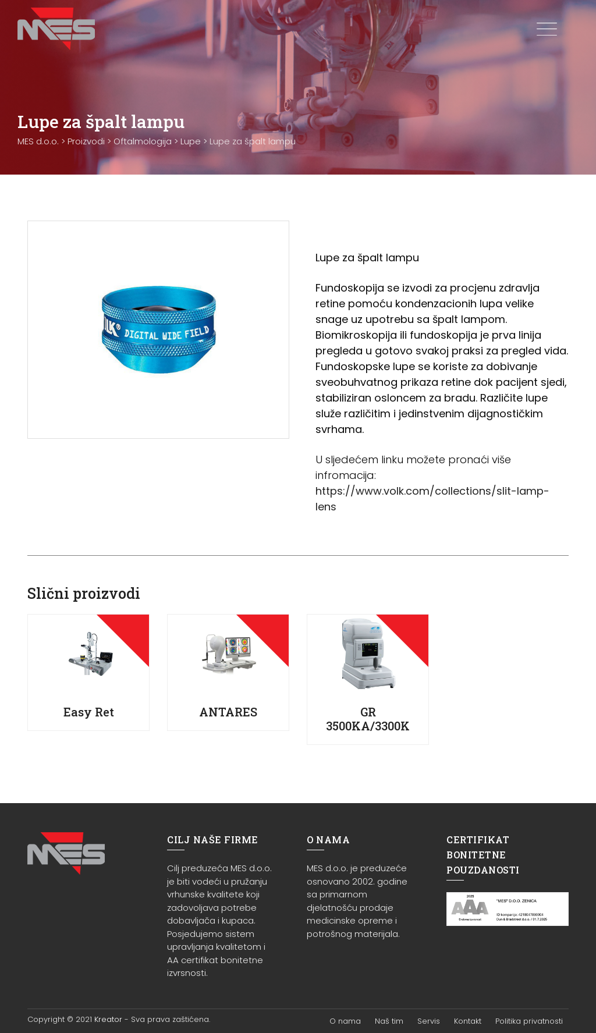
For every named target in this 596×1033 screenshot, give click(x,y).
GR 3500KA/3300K (368, 718)
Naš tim (389, 1021)
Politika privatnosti (529, 1021)
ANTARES (228, 711)
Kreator (108, 1019)
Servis (428, 1021)
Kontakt (467, 1021)
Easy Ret (88, 711)
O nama (345, 1021)
